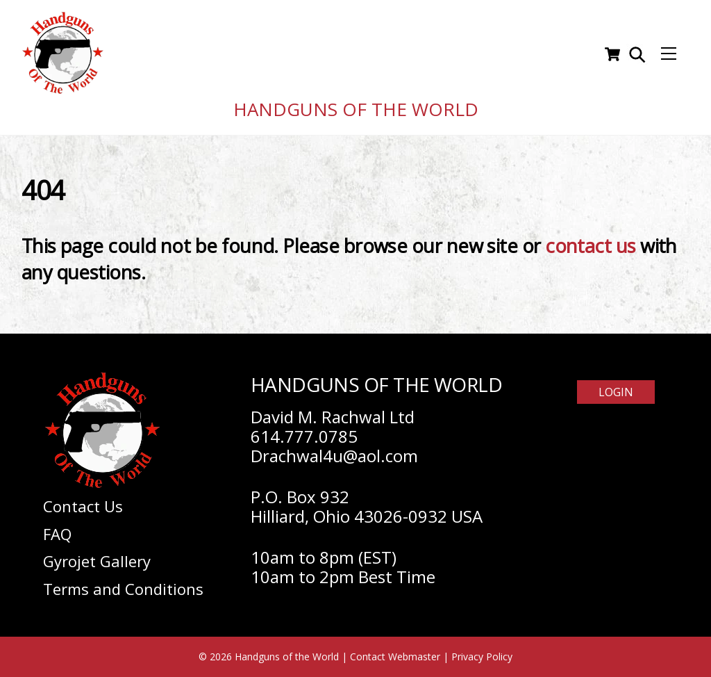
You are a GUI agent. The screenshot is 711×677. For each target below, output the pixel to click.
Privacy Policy (481, 656)
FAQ (57, 533)
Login (616, 392)
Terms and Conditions (123, 588)
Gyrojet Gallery (97, 560)
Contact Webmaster (395, 656)
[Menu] (669, 54)
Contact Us (83, 506)
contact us (590, 246)
